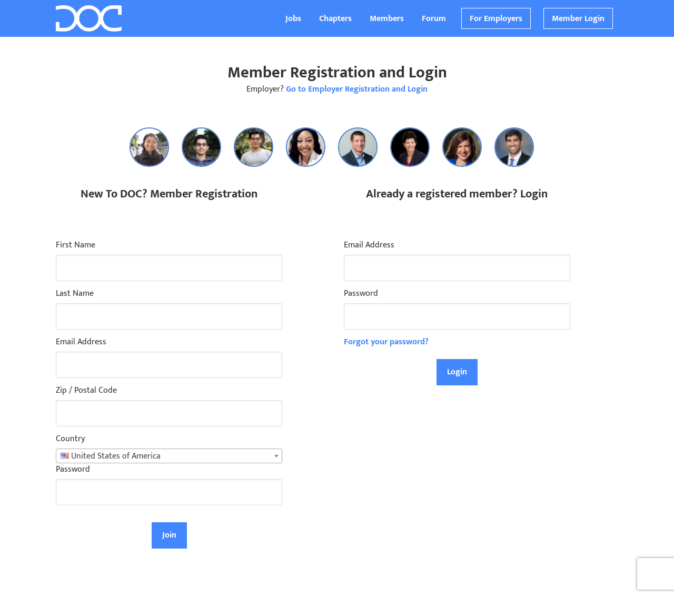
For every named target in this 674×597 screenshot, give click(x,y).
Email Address (81, 342)
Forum (434, 19)
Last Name (75, 293)
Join (169, 535)
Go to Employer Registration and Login (357, 89)
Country (70, 439)
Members (387, 19)
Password (73, 469)
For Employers (496, 19)
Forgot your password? (386, 342)
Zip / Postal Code (86, 390)
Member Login (578, 19)
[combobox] (169, 456)
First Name (75, 245)
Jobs (293, 19)
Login (457, 372)
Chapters (335, 19)
